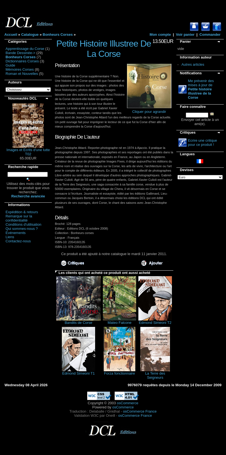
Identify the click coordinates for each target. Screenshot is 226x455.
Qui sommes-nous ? (22, 229)
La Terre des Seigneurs (155, 375)
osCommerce (127, 403)
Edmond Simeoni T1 (78, 373)
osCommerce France (139, 411)
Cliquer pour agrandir (149, 110)
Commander (209, 34)
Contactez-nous (18, 241)
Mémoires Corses (20, 69)
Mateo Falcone (119, 323)
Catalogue (30, 34)
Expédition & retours (22, 212)
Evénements (16, 233)
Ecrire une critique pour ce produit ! (202, 142)
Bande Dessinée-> (20, 53)
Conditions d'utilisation (23, 224)
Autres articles (192, 64)
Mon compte (160, 34)
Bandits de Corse (78, 323)
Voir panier (185, 34)
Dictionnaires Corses (22, 61)
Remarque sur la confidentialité (19, 218)
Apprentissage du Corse (25, 49)
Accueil (10, 34)
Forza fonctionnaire (119, 373)
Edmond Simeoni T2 (155, 323)
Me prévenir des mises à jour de (201, 89)
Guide (10, 65)
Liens (10, 237)
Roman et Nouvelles (22, 74)
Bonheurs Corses (58, 34)
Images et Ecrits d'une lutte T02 (28, 152)
